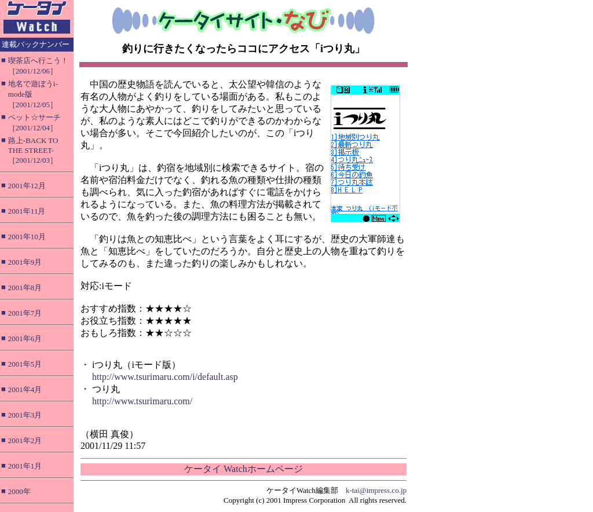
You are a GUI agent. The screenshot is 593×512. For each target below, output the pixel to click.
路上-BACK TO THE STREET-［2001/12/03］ (33, 150)
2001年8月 (25, 287)
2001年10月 (27, 236)
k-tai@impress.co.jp (376, 490)
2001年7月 (25, 313)
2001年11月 (27, 211)
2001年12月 (27, 185)
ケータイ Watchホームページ (243, 469)
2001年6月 (25, 338)
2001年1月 (25, 466)
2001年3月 (25, 415)
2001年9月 (25, 262)
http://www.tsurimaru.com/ (142, 401)
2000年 (19, 491)
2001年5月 (25, 364)
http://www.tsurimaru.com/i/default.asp (165, 377)
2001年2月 (25, 440)
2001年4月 (25, 389)
